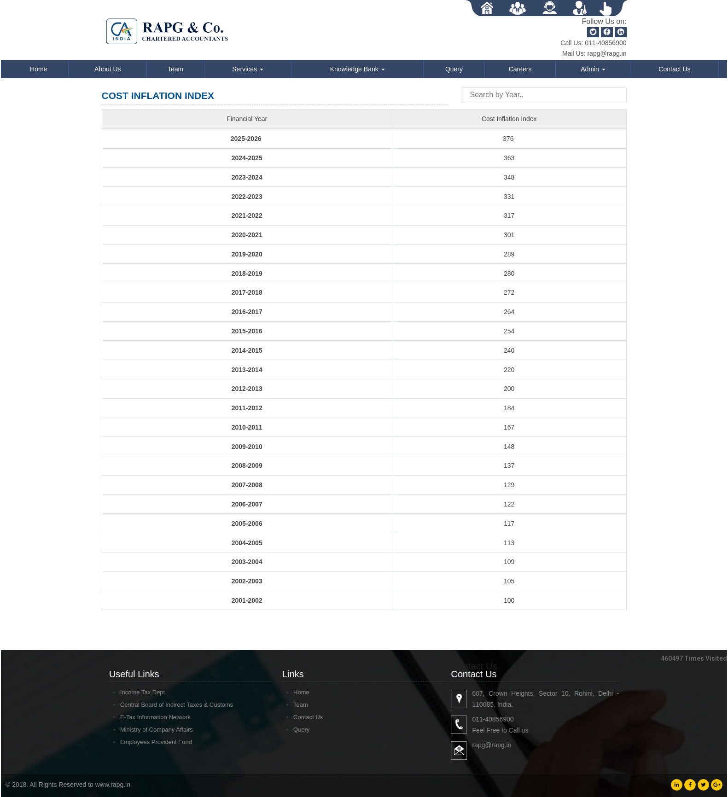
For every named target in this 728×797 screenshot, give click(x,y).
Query (454, 69)
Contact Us (674, 69)
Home (38, 69)
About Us (107, 69)
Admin (593, 69)
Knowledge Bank (357, 69)
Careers (520, 69)
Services (247, 69)
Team (175, 69)
